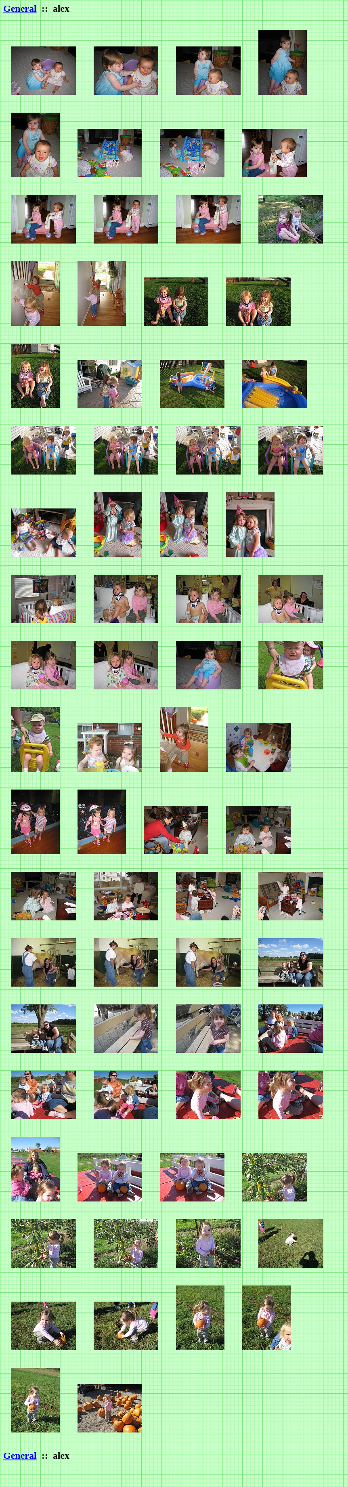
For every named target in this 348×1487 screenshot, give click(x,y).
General (20, 8)
